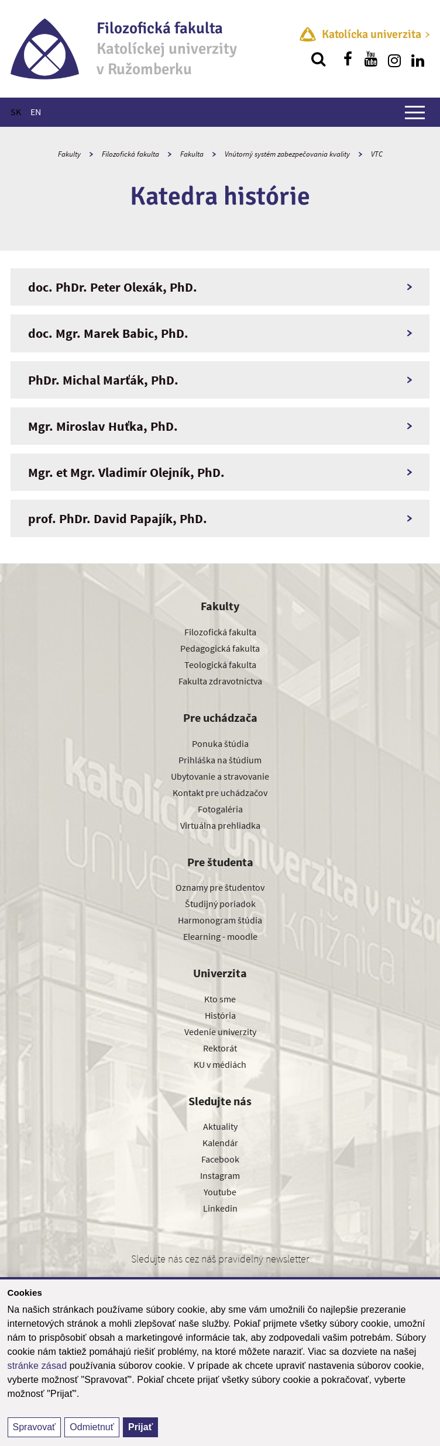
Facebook (220, 1159)
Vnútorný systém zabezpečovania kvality (287, 154)
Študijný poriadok (220, 903)
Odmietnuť (92, 1427)
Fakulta (192, 154)
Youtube (220, 1192)
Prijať (140, 1427)
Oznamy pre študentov (220, 887)
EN (35, 111)
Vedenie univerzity (220, 1031)
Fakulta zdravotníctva (220, 681)
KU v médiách (220, 1064)
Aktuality (220, 1126)
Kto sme (220, 999)
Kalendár (220, 1143)
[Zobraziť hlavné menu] (414, 112)
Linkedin (220, 1208)
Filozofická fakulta (130, 154)
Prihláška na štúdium (220, 760)
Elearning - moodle (220, 936)
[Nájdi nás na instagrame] (394, 59)
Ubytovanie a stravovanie (220, 776)
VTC (377, 154)
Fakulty (69, 154)
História (220, 1015)
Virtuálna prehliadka (220, 825)
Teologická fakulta (220, 664)
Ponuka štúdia (220, 743)
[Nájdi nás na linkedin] (417, 59)
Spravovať (34, 1427)
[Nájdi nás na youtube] (371, 59)
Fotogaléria (220, 809)
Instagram (220, 1175)
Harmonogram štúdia (220, 920)
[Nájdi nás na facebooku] (347, 59)
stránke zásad (37, 1366)
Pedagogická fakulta (220, 648)
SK (16, 111)
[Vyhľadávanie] (318, 59)
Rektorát (220, 1048)
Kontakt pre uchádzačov (220, 792)
